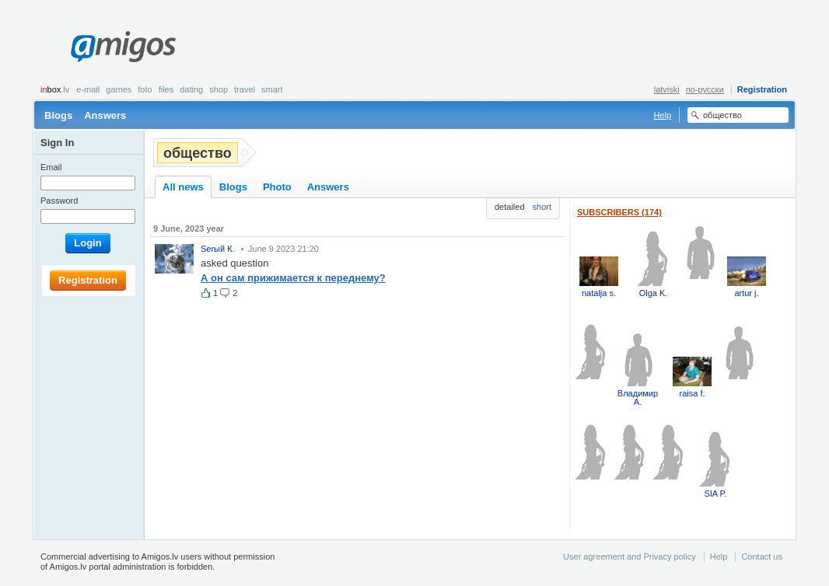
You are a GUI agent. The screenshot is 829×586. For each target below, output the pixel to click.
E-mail (88, 89)
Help (662, 115)
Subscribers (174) (619, 212)
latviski (667, 89)
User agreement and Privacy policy (629, 556)
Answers (105, 115)
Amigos (123, 46)
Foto (145, 89)
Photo (277, 187)
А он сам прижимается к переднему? (293, 278)
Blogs (58, 115)
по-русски (705, 89)
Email (51, 167)
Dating (191, 89)
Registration (762, 89)
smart (272, 89)
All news (183, 187)
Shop (218, 89)
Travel (244, 89)
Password (59, 200)
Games (118, 89)
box (54, 89)
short (542, 206)
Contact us (761, 556)
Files (166, 89)
